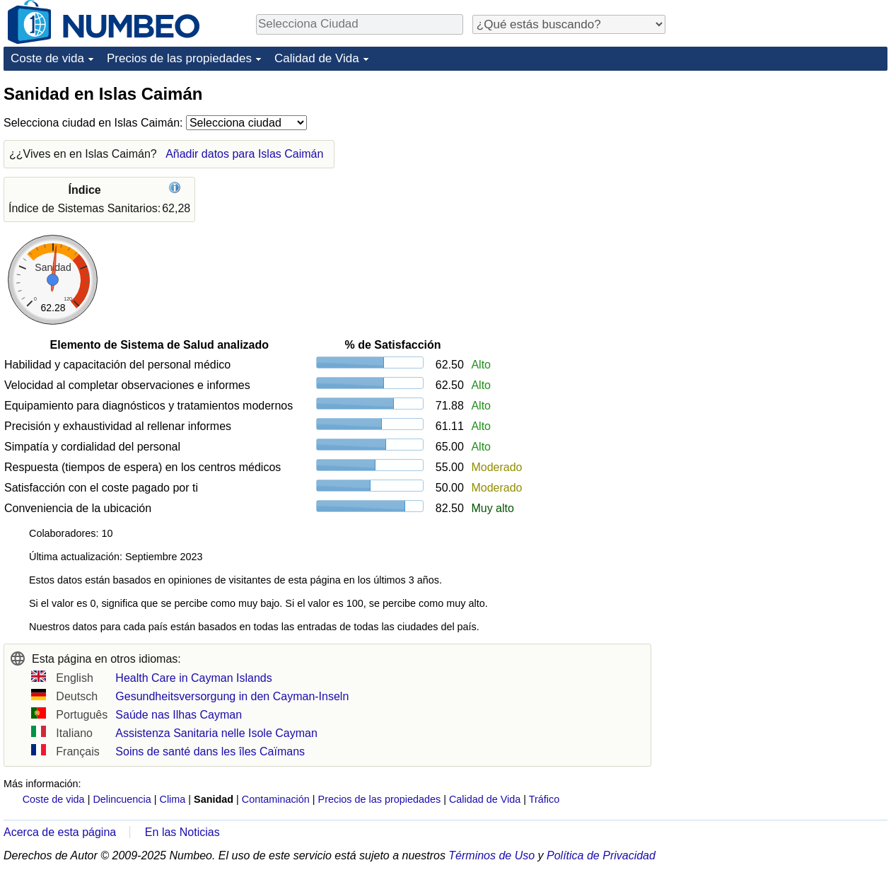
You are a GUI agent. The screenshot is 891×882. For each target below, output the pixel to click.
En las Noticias (182, 832)
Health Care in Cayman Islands (193, 678)
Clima (173, 799)
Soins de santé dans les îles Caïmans (210, 751)
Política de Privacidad (601, 855)
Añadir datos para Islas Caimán (244, 154)
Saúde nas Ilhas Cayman (178, 715)
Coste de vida (47, 58)
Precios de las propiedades (179, 58)
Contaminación (276, 799)
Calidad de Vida (316, 58)
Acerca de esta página (60, 832)
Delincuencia (122, 799)
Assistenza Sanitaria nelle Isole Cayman (216, 733)
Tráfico (544, 799)
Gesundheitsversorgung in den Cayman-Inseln (232, 696)
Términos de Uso (491, 855)
